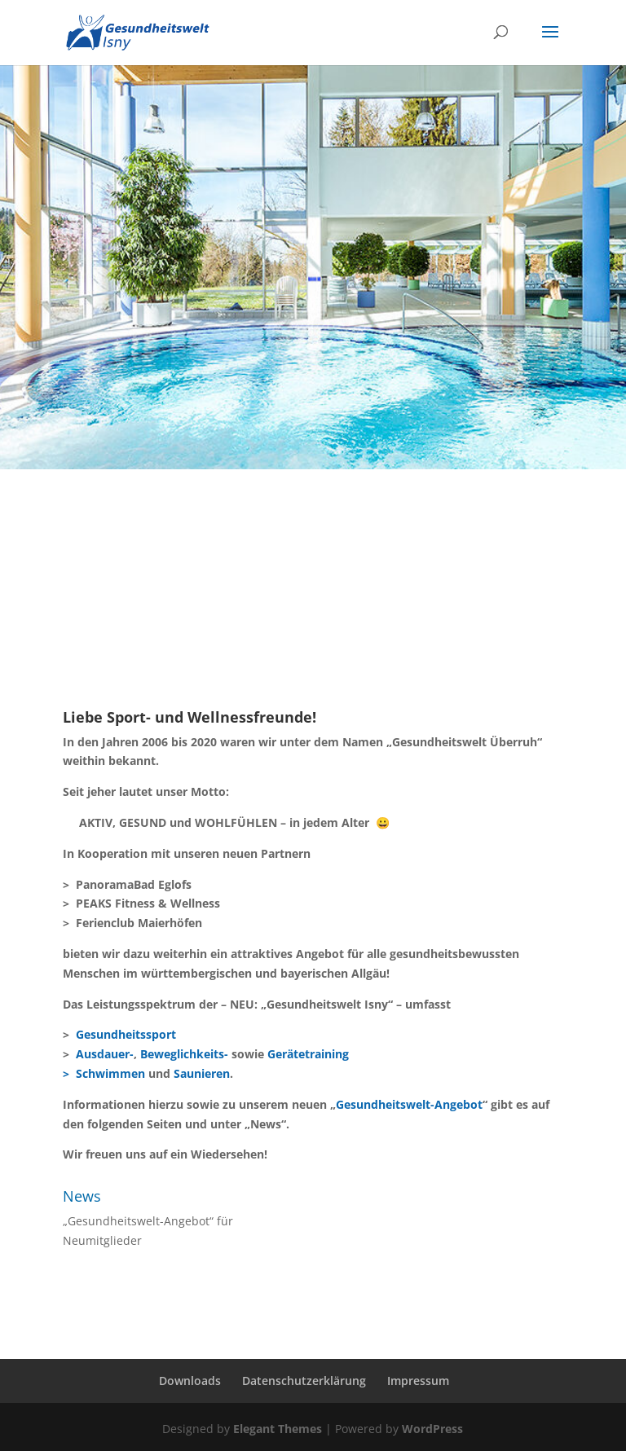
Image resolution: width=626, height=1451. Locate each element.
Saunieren (202, 1073)
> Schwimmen (104, 1073)
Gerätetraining (308, 1054)
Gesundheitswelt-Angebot (409, 1104)
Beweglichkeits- (184, 1054)
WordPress (432, 1428)
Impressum (418, 1380)
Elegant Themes (277, 1428)
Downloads (190, 1380)
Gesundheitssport (126, 1034)
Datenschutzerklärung (304, 1380)
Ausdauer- (105, 1054)
